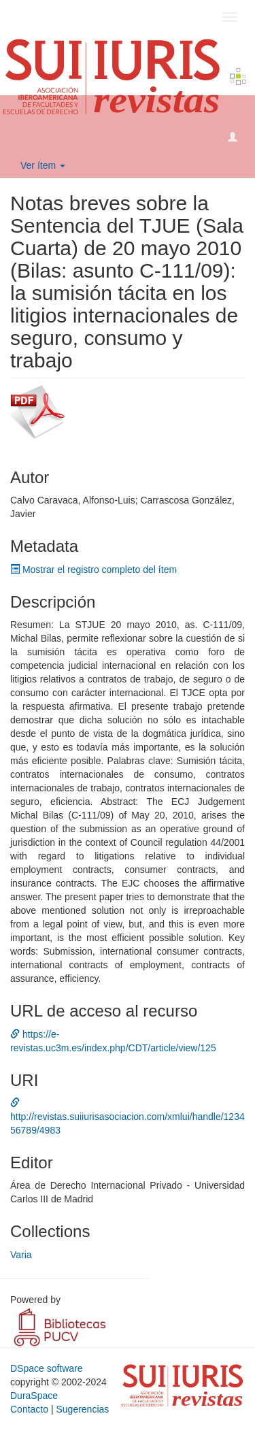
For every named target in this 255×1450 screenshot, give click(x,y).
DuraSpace (34, 1395)
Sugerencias (82, 1409)
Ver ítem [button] (42, 165)
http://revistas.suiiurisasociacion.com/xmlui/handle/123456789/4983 (127, 1117)
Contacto (29, 1409)
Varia (21, 1254)
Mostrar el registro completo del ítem (93, 569)
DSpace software (46, 1368)
